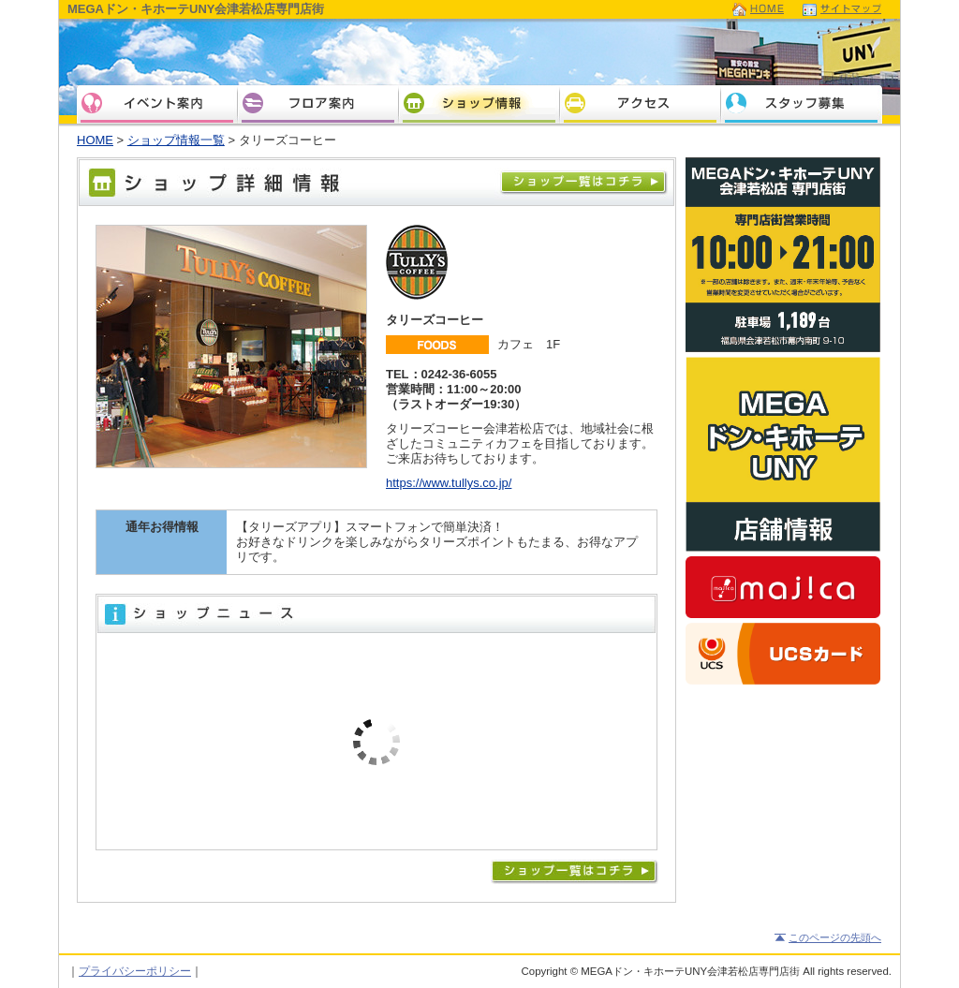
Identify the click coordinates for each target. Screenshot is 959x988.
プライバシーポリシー (135, 971)
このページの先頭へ (835, 937)
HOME (95, 140)
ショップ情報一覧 (176, 140)
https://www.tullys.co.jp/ (448, 483)
